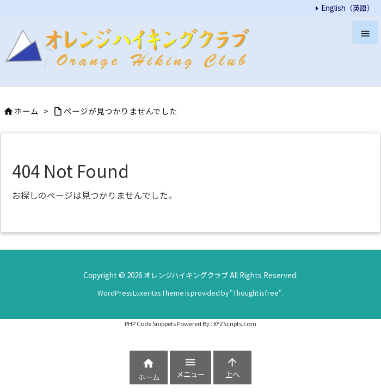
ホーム (26, 111)
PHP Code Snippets (150, 322)
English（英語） (347, 7)
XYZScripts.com (234, 322)
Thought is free (256, 293)
